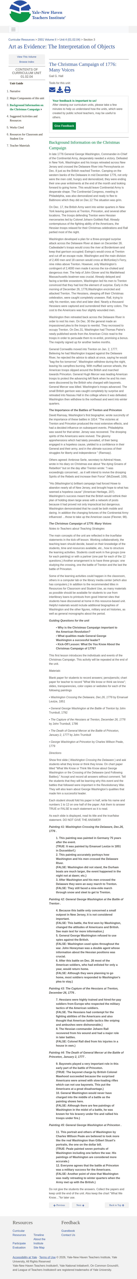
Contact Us (68, 1235)
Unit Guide (16, 83)
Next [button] (80, 1205)
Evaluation (19, 1247)
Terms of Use (47, 1257)
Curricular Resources (22, 39)
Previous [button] (59, 1205)
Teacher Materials (20, 145)
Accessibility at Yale (25, 1257)
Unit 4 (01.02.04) (70, 39)
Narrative (15, 91)
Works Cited (17, 127)
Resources (23, 1222)
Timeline (39, 1235)
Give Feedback (64, 125)
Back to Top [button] (116, 1205)
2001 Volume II (47, 39)
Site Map (39, 1247)
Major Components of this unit (27, 98)
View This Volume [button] (26, 56)
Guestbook (68, 1230)
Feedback (70, 1222)
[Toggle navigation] (13, 29)
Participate (19, 1243)
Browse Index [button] (26, 61)
